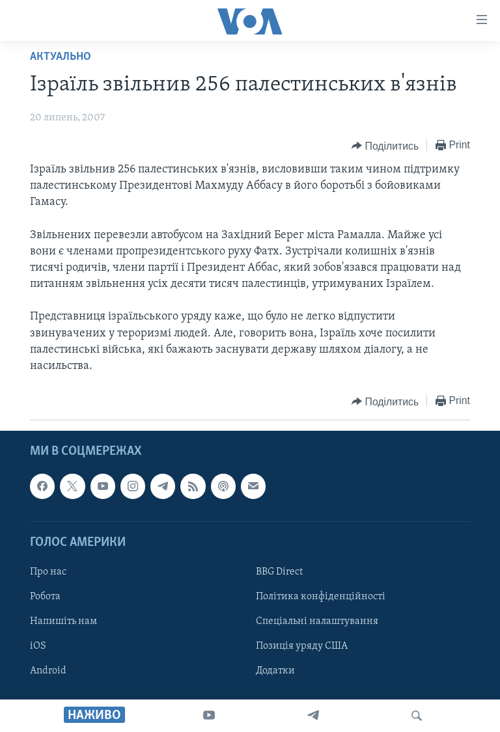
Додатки (275, 671)
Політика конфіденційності (320, 596)
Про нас (48, 572)
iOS (38, 646)
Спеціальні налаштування (317, 621)
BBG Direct (279, 572)
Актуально (60, 57)
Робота (45, 596)
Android (48, 671)
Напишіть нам (63, 621)
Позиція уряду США (302, 646)
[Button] (385, 146)
